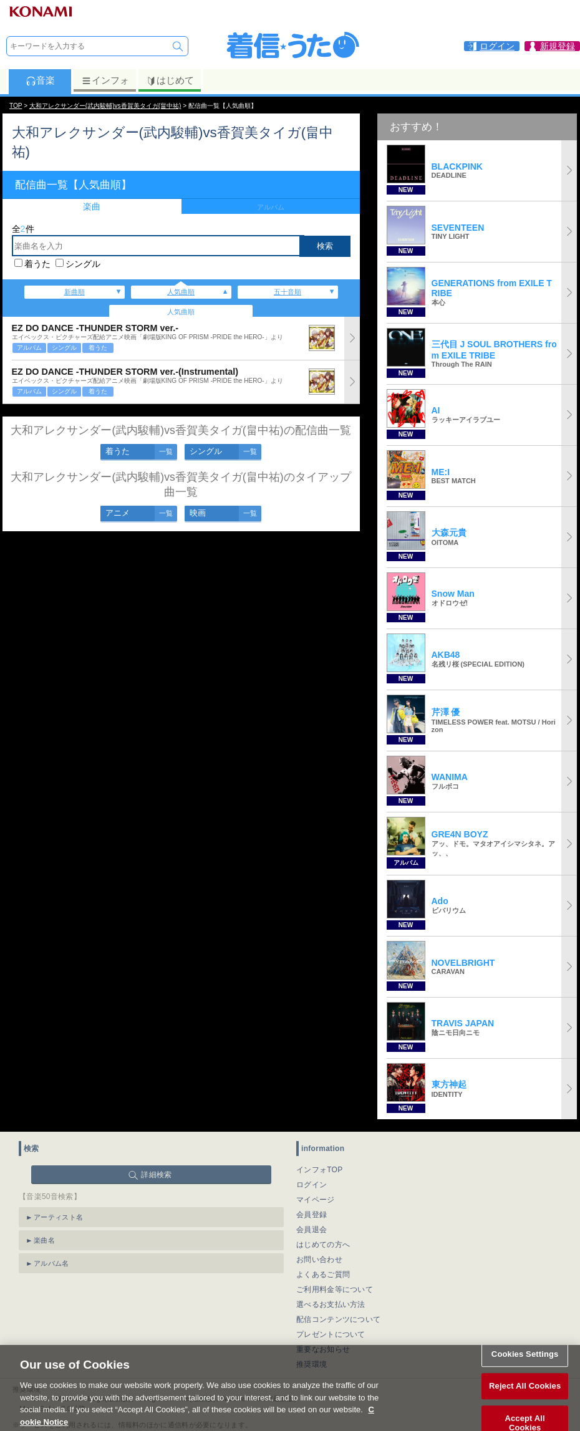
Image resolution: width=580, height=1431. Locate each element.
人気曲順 (181, 292)
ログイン (311, 1184)
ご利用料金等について (334, 1289)
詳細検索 (156, 1174)
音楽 (40, 80)
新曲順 (74, 292)
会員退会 (311, 1229)
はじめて (170, 80)
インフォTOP (319, 1169)
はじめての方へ (323, 1244)
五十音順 (287, 292)
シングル (82, 264)
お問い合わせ (319, 1259)
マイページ (315, 1199)
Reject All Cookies (525, 1396)
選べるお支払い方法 (330, 1304)
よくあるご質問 (323, 1274)
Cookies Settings (525, 1364)
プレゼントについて (330, 1334)
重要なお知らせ (323, 1349)
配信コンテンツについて (338, 1319)
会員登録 (311, 1214)
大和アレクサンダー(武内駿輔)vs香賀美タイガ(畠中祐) (105, 105)
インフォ (105, 80)
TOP (15, 105)
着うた (37, 264)
